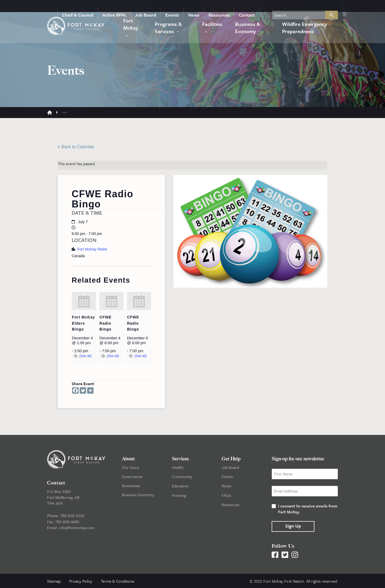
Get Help (231, 458)
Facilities (212, 23)
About (128, 458)
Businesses (131, 485)
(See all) (85, 356)
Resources (220, 6)
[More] (90, 390)
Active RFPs (120, 6)
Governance (132, 476)
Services (180, 458)
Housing (179, 494)
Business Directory (138, 494)
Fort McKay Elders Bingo (83, 323)
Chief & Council (85, 6)
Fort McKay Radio (92, 249)
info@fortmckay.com (77, 527)
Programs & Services (168, 27)
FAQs (226, 494)
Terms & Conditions (117, 581)
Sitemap (54, 581)
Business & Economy (246, 27)
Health (177, 467)
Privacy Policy (80, 581)
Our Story (130, 467)
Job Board (150, 6)
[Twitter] (83, 390)
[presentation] (84, 301)
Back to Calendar (76, 146)
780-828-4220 (72, 515)
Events (175, 6)
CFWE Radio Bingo (105, 323)
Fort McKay (130, 27)
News (196, 6)
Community (182, 476)
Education (180, 485)
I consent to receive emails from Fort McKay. (307, 508)
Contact (247, 6)
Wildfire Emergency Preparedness (303, 27)
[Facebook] (75, 390)
